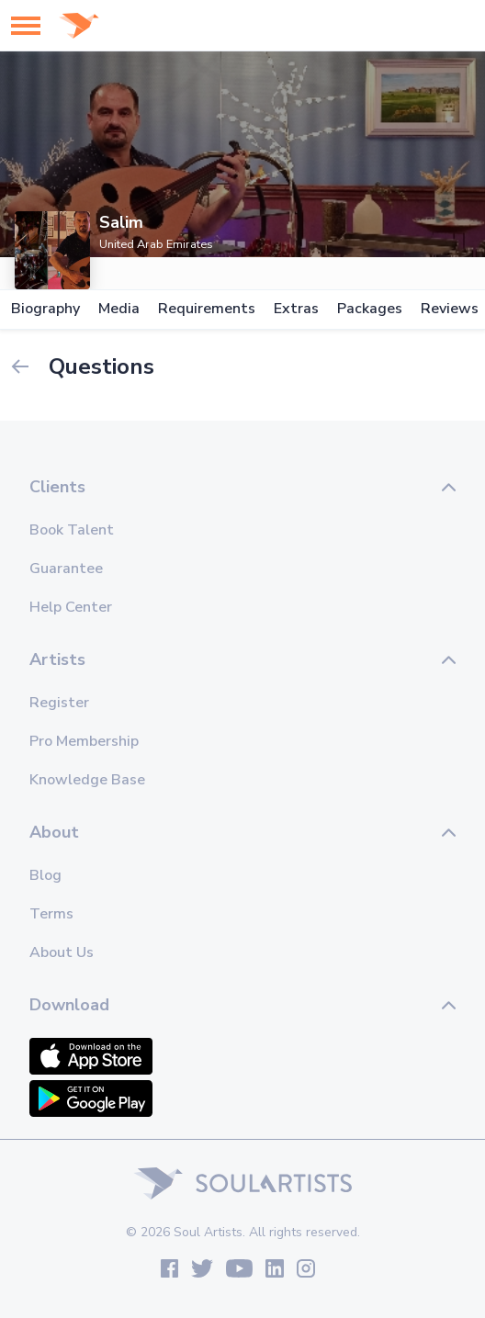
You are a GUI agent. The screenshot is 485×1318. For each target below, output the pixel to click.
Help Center (70, 607)
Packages (369, 309)
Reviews (450, 309)
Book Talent (71, 530)
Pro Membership (84, 741)
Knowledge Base (87, 780)
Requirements (206, 309)
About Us (61, 952)
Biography (45, 309)
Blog (45, 875)
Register (59, 702)
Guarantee (66, 568)
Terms (51, 914)
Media (119, 309)
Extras (296, 309)
